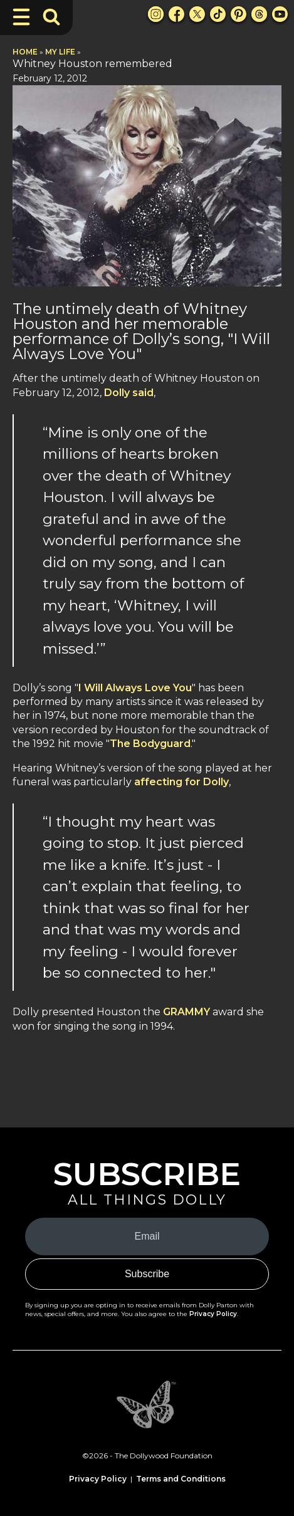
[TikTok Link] (218, 14)
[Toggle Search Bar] (51, 17)
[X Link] (197, 14)
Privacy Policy (213, 1314)
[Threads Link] (259, 14)
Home (25, 51)
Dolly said (129, 393)
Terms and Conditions (181, 1478)
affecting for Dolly (181, 782)
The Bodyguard (150, 744)
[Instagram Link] (156, 14)
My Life (60, 51)
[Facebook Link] (176, 14)
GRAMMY (188, 1012)
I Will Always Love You (135, 688)
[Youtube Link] (280, 14)
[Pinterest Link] (238, 14)
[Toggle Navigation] (21, 17)
